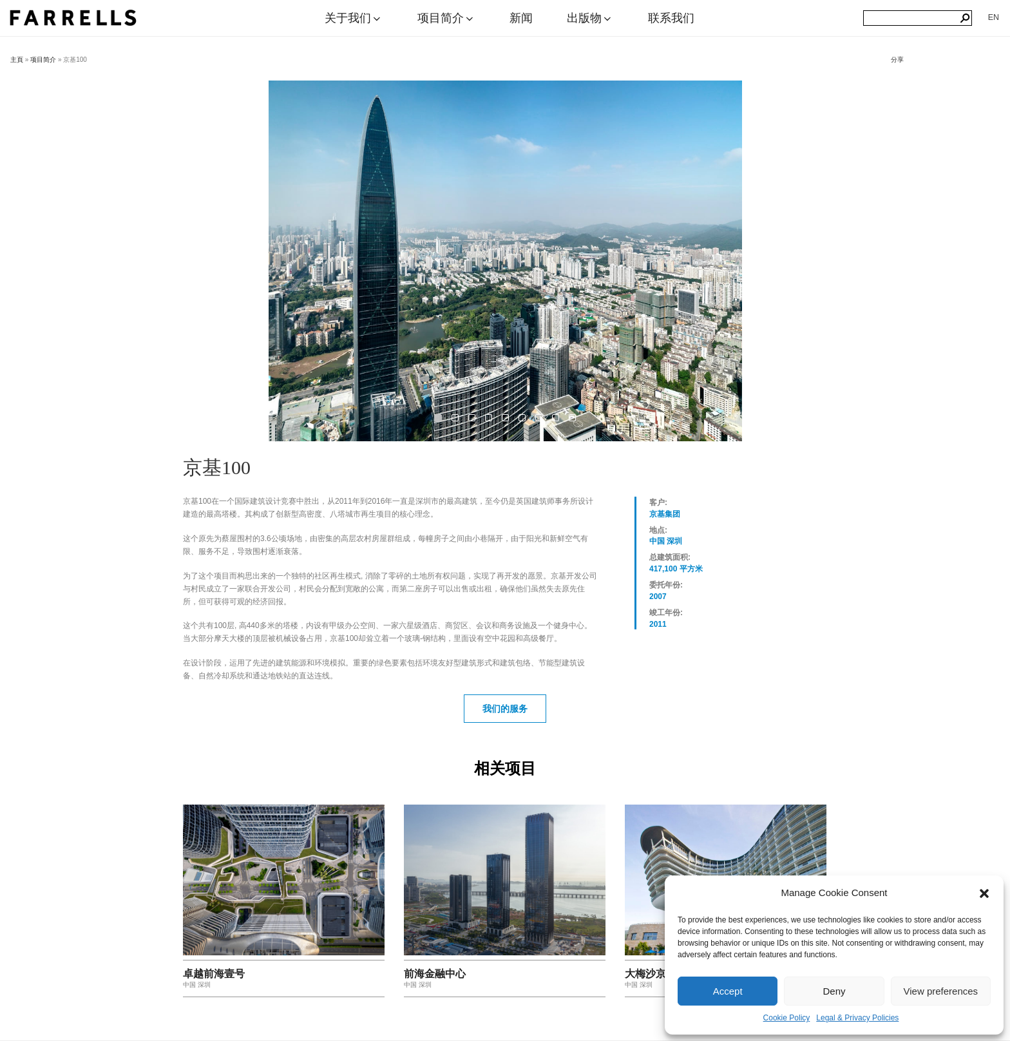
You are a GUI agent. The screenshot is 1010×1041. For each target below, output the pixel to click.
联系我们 (671, 18)
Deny (834, 991)
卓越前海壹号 (214, 973)
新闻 (521, 18)
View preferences (941, 991)
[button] (984, 893)
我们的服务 (505, 708)
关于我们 (354, 18)
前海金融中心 (435, 973)
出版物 (590, 18)
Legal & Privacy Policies (857, 1017)
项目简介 (446, 18)
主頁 (16, 59)
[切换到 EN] (993, 17)
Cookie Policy (786, 1017)
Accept (728, 991)
